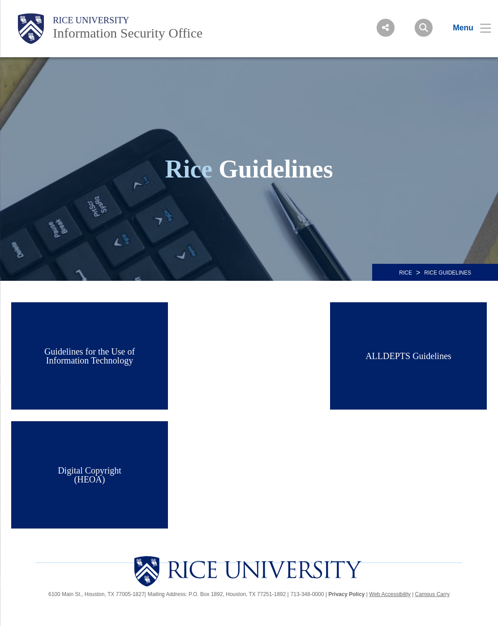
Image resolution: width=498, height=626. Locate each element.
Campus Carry (432, 594)
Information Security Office (127, 32)
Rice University (91, 20)
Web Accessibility (389, 594)
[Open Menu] (466, 28)
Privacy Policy (346, 594)
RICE (405, 273)
